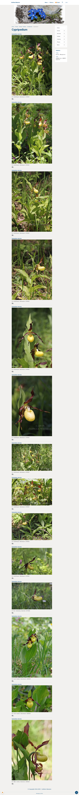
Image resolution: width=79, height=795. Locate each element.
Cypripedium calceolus (17, 34)
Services (59, 33)
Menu (46, 2)
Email (57, 2)
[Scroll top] (76, 792)
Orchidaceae (29, 26)
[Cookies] (2, 792)
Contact (58, 36)
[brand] (15, 2)
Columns (59, 39)
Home (13, 26)
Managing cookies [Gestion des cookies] (39, 793)
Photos (51, 2)
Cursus (58, 30)
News (58, 44)
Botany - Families (22, 26)
